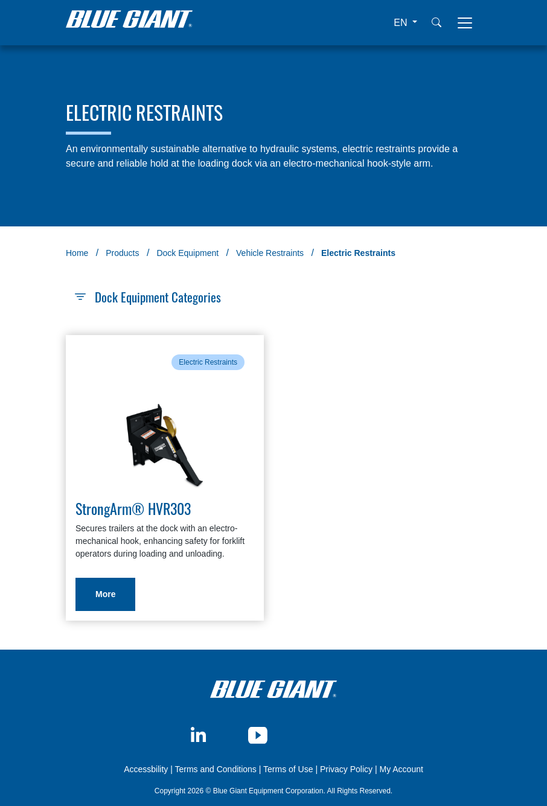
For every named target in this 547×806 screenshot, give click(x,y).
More (105, 594)
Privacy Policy (346, 769)
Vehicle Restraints (270, 253)
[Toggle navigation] (465, 22)
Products (122, 253)
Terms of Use (288, 769)
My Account (401, 769)
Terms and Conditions (215, 769)
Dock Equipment (187, 253)
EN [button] (402, 23)
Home (77, 253)
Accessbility (147, 769)
